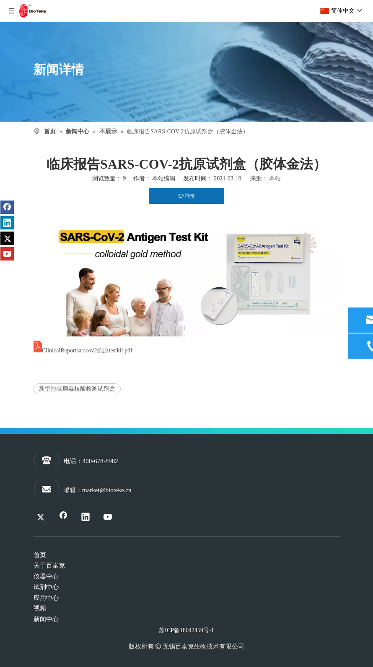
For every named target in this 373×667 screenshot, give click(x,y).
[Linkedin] (7, 222)
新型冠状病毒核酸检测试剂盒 (77, 389)
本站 (275, 178)
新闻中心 (46, 619)
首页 (40, 555)
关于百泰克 (49, 565)
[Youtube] (7, 254)
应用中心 (46, 597)
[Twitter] (7, 238)
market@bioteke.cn (107, 490)
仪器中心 (46, 576)
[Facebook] (7, 207)
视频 (40, 608)
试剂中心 (46, 587)
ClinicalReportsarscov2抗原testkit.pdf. (88, 350)
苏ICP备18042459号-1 (186, 630)
